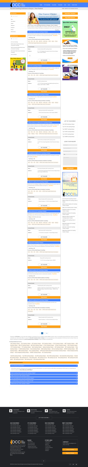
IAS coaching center (28, 359)
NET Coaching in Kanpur (69, 347)
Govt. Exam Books (31, 443)
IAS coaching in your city (52, 357)
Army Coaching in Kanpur (35, 348)
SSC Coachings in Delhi (49, 424)
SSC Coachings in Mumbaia (50, 425)
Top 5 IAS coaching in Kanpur (40, 355)
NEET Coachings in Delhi (67, 424)
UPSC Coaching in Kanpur (72, 345)
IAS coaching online (33, 357)
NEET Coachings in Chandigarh (68, 431)
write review (39, 216)
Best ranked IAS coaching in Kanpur (66, 355)
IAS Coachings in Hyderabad (16, 428)
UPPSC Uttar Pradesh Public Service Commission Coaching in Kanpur (53, 350)
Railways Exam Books (32, 446)
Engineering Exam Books (32, 447)
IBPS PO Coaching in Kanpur (24, 345)
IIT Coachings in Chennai (32, 427)
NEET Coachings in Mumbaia (68, 425)
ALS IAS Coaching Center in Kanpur (70, 207)
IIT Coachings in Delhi (32, 424)
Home (41, 4)
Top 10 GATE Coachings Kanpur (68, 131)
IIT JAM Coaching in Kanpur (24, 348)
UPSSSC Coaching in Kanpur (69, 348)
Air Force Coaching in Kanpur (57, 348)
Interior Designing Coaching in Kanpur (22, 352)
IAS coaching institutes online (39, 359)
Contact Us (47, 443)
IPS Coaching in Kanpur (36, 343)
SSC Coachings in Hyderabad (50, 428)
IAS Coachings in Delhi (15, 424)
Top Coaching (47, 4)
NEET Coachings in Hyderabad (68, 428)
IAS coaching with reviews (19, 359)
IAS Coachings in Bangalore (16, 430)
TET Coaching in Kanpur (26, 347)
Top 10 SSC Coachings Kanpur (68, 134)
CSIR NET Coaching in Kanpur (35, 352)
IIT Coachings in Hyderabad (33, 428)
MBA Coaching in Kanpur (23, 350)
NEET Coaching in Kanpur (69, 343)
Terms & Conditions (49, 447)
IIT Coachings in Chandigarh (33, 431)
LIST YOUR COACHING (44, 417)
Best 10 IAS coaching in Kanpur (53, 355)
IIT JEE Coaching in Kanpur (58, 343)
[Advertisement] (70, 99)
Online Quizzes (48, 441)
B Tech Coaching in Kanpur (49, 345)
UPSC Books (30, 441)
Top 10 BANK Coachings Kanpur (68, 136)
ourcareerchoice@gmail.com (70, 443)
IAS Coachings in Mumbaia (16, 425)
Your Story (74, 4)
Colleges (54, 4)
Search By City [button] (13, 13)
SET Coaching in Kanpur (46, 352)
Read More (57, 29)
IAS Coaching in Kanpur (15, 343)
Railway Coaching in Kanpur (48, 347)
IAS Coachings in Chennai (15, 427)
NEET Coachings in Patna (67, 433)
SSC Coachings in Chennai (50, 427)
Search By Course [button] (14, 36)
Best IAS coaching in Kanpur (16, 355)
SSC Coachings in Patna (49, 433)
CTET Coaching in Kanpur (15, 347)
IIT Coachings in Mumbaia (33, 425)
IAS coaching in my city (42, 357)
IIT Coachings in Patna (32, 433)
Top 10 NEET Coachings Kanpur (68, 129)
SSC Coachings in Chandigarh (50, 431)
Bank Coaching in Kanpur (37, 347)
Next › (47, 333)
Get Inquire (44, 60)
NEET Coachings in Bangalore (68, 430)
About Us (47, 444)
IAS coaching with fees (62, 357)
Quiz (65, 4)
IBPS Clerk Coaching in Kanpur (36, 345)
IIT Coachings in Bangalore (33, 430)
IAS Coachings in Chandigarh (16, 431)
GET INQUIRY (13, 1)
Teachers (60, 4)
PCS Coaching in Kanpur (25, 343)
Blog (69, 4)
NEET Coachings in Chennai (68, 427)
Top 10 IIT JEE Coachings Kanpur (69, 126)
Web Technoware (39, 464)
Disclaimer (47, 449)
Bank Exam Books (31, 444)
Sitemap (47, 450)
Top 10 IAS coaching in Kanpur (28, 355)
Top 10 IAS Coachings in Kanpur (68, 124)
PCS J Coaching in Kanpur (34, 350)
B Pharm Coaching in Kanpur (60, 345)
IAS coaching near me (24, 357)
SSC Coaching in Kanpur (47, 343)
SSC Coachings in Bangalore (50, 430)
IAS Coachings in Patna (15, 433)
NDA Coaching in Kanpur (46, 348)
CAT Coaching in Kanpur (59, 347)
